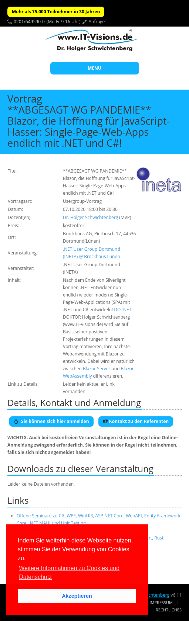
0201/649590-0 (29, 21)
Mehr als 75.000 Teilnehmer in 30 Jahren (56, 11)
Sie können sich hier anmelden (51, 421)
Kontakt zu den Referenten (136, 421)
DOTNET (122, 309)
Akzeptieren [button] (77, 596)
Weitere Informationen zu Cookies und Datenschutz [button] (69, 572)
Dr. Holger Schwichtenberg (90, 217)
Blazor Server (96, 368)
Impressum (161, 602)
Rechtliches (169, 610)
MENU (94, 68)
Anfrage (97, 21)
